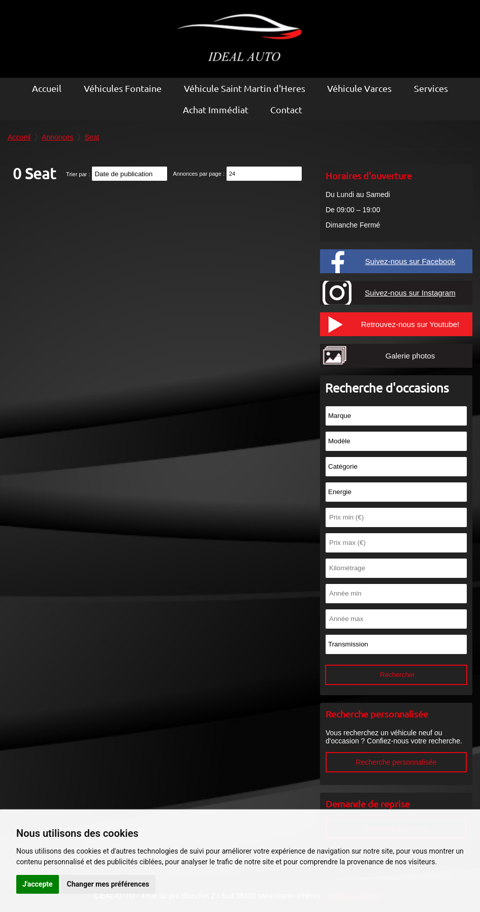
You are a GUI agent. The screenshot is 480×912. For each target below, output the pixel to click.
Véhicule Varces (359, 88)
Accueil (46, 88)
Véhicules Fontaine (123, 88)
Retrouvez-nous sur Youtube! (410, 324)
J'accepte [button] (37, 884)
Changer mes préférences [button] (108, 884)
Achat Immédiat (215, 109)
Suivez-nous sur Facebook (410, 261)
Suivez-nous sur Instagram (410, 292)
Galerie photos (410, 355)
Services (431, 88)
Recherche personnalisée (396, 762)
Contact (286, 109)
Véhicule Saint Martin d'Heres (244, 88)
